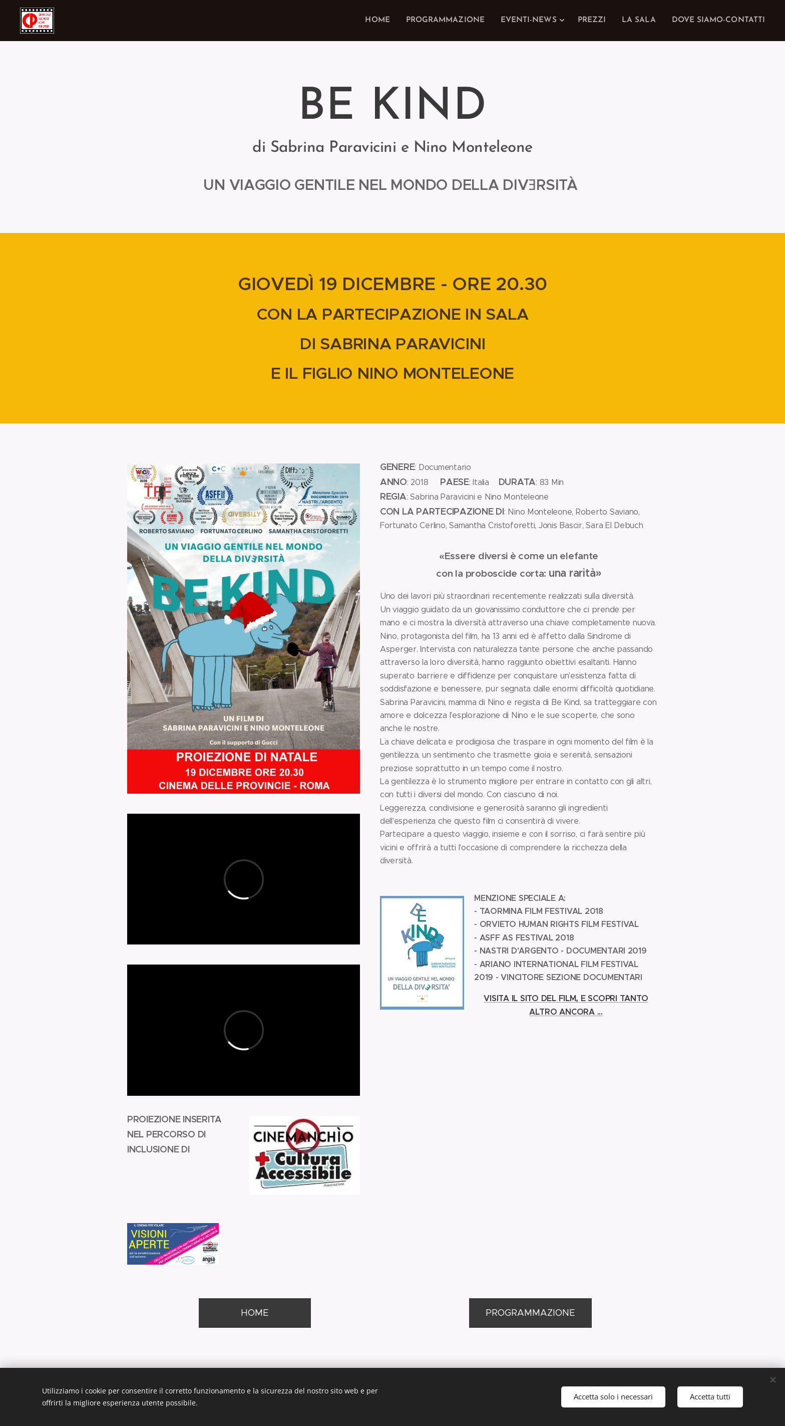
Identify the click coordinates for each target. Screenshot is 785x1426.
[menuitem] (390, 20)
